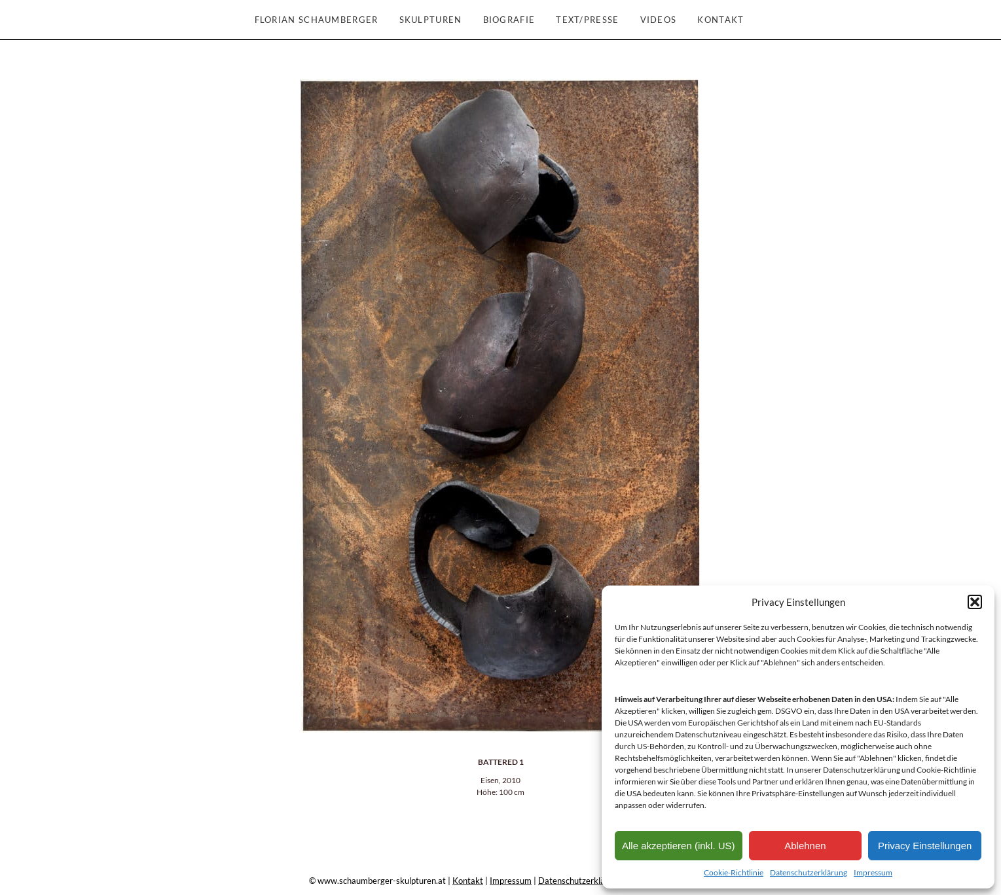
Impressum (873, 872)
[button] (974, 601)
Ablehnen (805, 845)
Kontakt (467, 880)
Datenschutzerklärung (808, 872)
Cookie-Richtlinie (733, 872)
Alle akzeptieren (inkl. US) (678, 845)
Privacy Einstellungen (925, 845)
